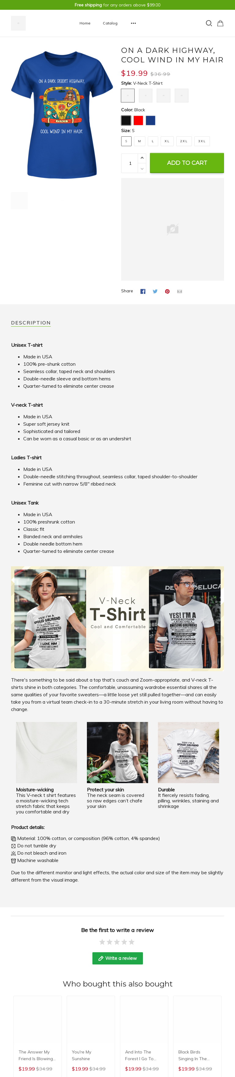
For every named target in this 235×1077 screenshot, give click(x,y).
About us (20, 1006)
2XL (184, 141)
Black (139, 110)
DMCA (17, 1039)
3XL (202, 141)
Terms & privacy (27, 1022)
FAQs (16, 1031)
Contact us (22, 1014)
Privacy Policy (98, 1006)
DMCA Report (210, 1059)
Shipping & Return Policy (109, 1014)
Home (85, 23)
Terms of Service (101, 1022)
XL (167, 141)
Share (127, 291)
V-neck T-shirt (147, 83)
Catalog (110, 23)
